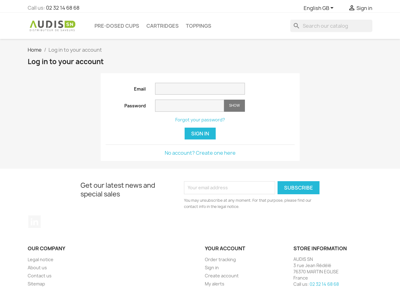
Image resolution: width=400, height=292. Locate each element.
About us (37, 268)
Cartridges (162, 25)
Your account (225, 248)
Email (140, 89)
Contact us (40, 276)
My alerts (214, 284)
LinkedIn (34, 221)
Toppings (198, 25)
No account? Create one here (200, 152)
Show (234, 105)
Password (135, 106)
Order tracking (220, 259)
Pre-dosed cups (116, 25)
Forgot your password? (200, 120)
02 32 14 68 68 (63, 7)
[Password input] (189, 106)
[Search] (331, 26)
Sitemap (36, 284)
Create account (222, 276)
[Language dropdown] (320, 8)
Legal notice (40, 259)
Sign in (200, 133)
